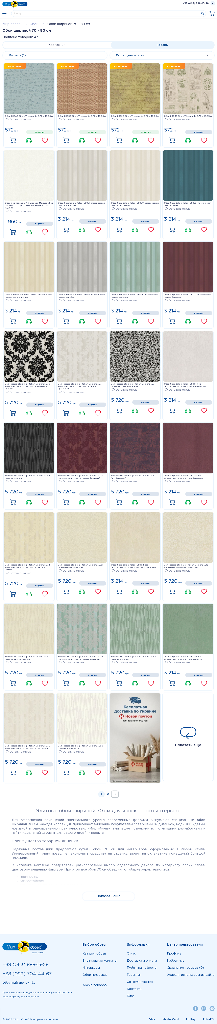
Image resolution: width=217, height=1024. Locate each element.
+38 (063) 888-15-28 (196, 3)
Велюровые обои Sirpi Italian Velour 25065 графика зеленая (133, 658)
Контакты (134, 989)
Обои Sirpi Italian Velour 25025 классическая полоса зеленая (134, 296)
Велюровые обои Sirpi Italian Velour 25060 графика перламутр (80, 747)
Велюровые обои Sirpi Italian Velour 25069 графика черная (27, 477)
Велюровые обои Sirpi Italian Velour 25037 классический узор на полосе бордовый (80, 477)
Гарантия (134, 975)
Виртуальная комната (99, 960)
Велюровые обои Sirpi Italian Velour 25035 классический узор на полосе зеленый (80, 658)
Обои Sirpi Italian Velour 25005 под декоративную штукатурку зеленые (183, 658)
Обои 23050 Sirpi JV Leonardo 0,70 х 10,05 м (82, 116)
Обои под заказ (94, 975)
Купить (13, 140)
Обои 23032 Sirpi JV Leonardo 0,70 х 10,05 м (188, 116)
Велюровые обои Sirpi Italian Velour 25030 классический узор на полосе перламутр (27, 747)
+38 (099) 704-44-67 (27, 974)
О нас (131, 953)
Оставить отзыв (18, 120)
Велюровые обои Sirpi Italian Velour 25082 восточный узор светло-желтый (186, 566)
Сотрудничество (140, 982)
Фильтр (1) (17, 55)
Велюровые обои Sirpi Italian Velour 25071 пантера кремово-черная (133, 385)
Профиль (174, 953)
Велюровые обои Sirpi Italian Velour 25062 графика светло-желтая (27, 658)
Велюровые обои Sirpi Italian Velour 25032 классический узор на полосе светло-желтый (27, 567)
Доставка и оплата (142, 960)
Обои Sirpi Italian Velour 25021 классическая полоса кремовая (81, 204)
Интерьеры (91, 967)
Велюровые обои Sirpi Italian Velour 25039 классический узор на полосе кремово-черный (27, 386)
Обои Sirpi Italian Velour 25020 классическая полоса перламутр (135, 204)
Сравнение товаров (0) (185, 967)
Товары (162, 45)
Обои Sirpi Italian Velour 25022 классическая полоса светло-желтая (28, 296)
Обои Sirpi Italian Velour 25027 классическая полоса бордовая (187, 296)
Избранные (175, 960)
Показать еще (188, 737)
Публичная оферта (141, 967)
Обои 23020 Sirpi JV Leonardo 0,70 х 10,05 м (135, 116)
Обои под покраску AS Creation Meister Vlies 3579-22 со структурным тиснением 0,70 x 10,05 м (29, 205)
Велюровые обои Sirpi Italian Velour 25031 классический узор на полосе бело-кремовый (80, 386)
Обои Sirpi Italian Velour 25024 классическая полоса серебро (81, 296)
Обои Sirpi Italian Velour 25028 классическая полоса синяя (187, 204)
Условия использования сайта (191, 975)
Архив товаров (94, 985)
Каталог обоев (94, 953)
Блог (130, 996)
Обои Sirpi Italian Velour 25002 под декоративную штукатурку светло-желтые (133, 566)
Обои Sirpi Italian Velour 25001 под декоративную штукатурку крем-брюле (185, 385)
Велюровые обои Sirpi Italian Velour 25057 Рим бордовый (133, 477)
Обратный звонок (15, 983)
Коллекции (56, 45)
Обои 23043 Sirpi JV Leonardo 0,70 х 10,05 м (29, 116)
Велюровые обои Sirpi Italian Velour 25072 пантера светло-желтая (80, 566)
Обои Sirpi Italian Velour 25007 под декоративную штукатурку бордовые (183, 477)
